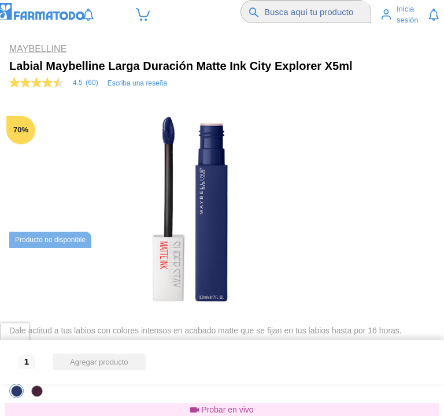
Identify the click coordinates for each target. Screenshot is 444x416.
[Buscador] (316, 12)
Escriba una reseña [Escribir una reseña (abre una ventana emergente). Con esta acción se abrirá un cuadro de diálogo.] (137, 83)
